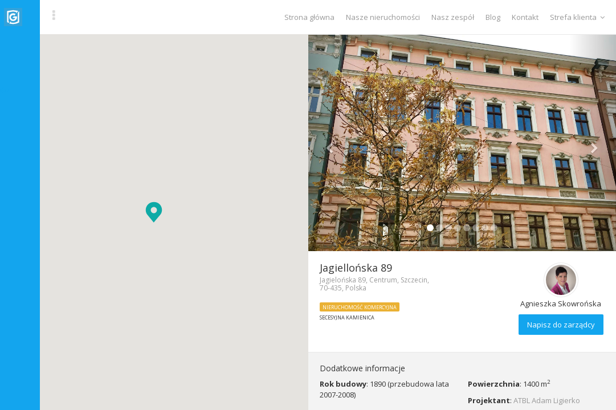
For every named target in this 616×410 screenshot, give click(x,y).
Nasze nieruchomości (383, 17)
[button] (153, 212)
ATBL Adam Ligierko (546, 400)
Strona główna (309, 17)
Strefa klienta (577, 17)
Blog (493, 17)
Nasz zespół (452, 17)
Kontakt (525, 17)
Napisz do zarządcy (561, 324)
